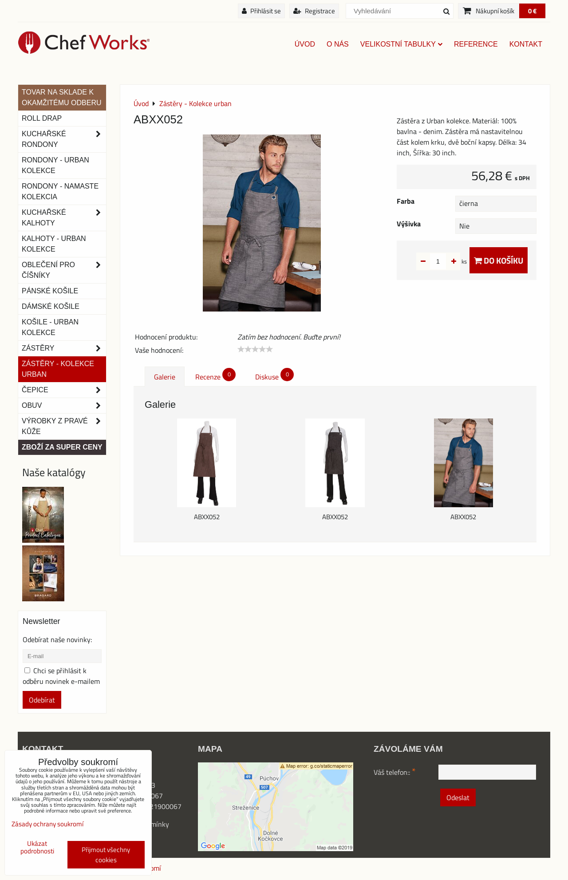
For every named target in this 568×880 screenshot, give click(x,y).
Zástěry (64, 348)
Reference (476, 44)
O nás (338, 44)
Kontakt (525, 44)
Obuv (64, 405)
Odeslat (457, 797)
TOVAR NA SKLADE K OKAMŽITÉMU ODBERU (62, 97)
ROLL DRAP (42, 118)
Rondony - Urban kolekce (55, 165)
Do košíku (498, 260)
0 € (532, 11)
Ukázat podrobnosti (37, 847)
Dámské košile (50, 306)
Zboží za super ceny (62, 447)
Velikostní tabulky (401, 44)
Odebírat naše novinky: (57, 639)
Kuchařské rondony (64, 139)
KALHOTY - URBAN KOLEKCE (54, 244)
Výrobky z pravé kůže (64, 426)
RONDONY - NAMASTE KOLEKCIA (60, 191)
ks (450, 261)
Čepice (64, 390)
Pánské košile (50, 291)
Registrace (314, 11)
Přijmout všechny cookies (106, 854)
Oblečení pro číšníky (64, 270)
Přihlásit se (261, 11)
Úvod (305, 44)
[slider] (255, 349)
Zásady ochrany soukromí (47, 824)
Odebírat (42, 700)
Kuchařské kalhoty (64, 218)
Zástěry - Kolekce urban (58, 369)
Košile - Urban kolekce (50, 327)
